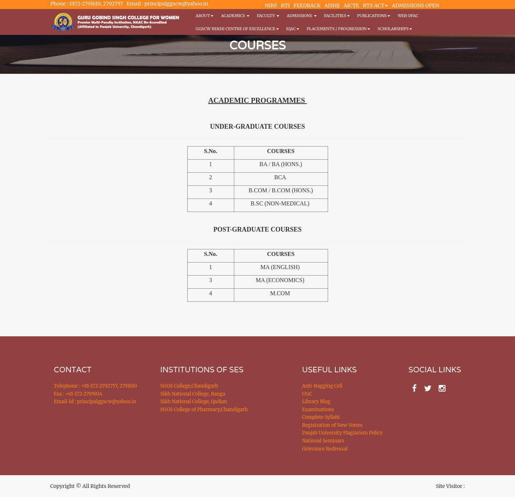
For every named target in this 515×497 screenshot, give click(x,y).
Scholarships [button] (395, 28)
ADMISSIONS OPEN (415, 5)
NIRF (271, 5)
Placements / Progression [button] (338, 28)
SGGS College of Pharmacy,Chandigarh (204, 409)
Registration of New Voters (332, 425)
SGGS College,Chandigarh (189, 386)
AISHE (332, 5)
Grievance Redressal (325, 449)
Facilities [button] (337, 15)
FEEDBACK (307, 5)
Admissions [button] (301, 15)
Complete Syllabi (321, 417)
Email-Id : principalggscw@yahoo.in (95, 401)
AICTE (351, 5)
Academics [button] (235, 15)
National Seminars (323, 441)
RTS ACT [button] (375, 5)
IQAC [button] (292, 28)
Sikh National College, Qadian (193, 401)
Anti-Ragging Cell (322, 386)
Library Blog (316, 401)
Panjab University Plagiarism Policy (342, 433)
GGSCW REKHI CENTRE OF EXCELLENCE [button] (237, 28)
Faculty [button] (268, 15)
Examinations (318, 409)
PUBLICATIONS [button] (373, 15)
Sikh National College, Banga (192, 394)
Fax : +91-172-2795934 (78, 394)
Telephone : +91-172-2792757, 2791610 (95, 386)
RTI (285, 5)
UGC (307, 394)
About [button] (204, 15)
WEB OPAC (408, 15)
